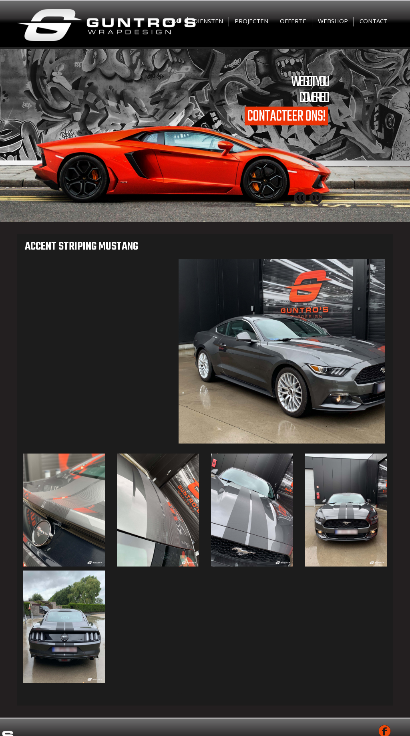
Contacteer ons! (286, 116)
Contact (374, 21)
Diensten (208, 21)
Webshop (333, 21)
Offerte (293, 21)
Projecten (251, 21)
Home (172, 21)
